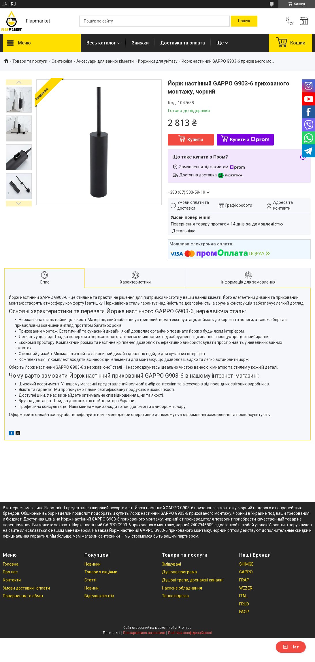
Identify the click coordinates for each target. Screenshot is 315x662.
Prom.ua (185, 628)
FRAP (244, 580)
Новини (91, 588)
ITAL (243, 596)
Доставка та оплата (182, 43)
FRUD (244, 604)
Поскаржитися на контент (144, 633)
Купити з (249, 139)
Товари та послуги (29, 61)
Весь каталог (101, 43)
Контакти (12, 580)
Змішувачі (171, 564)
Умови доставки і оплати (26, 588)
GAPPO (246, 572)
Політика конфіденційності (190, 633)
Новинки (92, 564)
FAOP (244, 611)
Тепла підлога (175, 596)
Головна (10, 564)
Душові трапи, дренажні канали (192, 580)
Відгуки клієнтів (99, 596)
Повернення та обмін (23, 596)
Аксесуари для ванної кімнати (105, 61)
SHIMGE (246, 564)
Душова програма (179, 572)
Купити (195, 139)
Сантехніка (62, 61)
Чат (291, 647)
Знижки (140, 43)
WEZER (245, 588)
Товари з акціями (100, 572)
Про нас (10, 572)
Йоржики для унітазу (158, 61)
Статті (90, 580)
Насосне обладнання (182, 588)
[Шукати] (244, 21)
